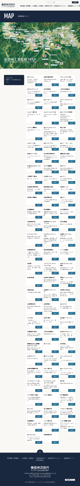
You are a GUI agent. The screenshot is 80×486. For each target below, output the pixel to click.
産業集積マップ (72, 6)
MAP (38, 84)
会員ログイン (70, 479)
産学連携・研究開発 (25, 6)
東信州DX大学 (48, 6)
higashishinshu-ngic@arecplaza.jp (42, 476)
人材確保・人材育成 (37, 6)
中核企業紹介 (40, 460)
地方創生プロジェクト (60, 6)
